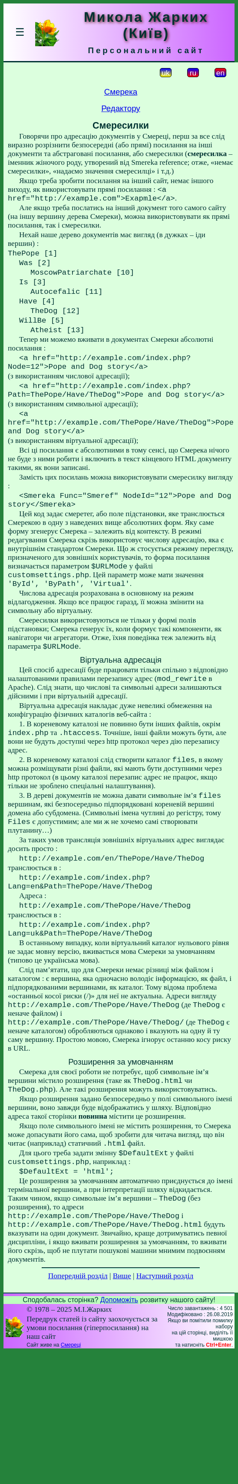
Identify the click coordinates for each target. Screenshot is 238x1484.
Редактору (120, 108)
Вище (122, 1356)
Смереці (71, 1425)
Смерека (120, 91)
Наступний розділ (164, 1356)
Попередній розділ (78, 1356)
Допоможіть (119, 1380)
